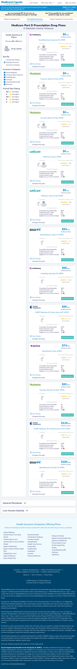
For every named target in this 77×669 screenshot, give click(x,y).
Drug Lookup (13, 48)
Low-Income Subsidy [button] (15, 510)
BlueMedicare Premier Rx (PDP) (51, 467)
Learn (59, 3)
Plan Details (35, 64)
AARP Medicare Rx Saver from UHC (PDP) (52, 312)
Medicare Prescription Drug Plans (51, 570)
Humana (9, 80)
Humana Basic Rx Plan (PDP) (51, 118)
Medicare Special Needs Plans (51, 572)
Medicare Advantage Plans (12, 19)
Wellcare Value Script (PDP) (52, 196)
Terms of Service (37, 575)
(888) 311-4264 (69, 7)
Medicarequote (11, 2)
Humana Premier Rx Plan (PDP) (52, 390)
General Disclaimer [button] (14, 503)
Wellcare (9, 84)
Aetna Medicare (11, 72)
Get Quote (34, 3)
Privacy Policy (48, 575)
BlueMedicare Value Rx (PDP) (52, 235)
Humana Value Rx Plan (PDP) (52, 79)
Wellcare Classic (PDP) (52, 157)
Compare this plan (38, 67)
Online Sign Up (67, 65)
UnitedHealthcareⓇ (13, 82)
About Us (26, 575)
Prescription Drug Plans (35, 19)
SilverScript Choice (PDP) (52, 351)
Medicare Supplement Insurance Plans (61, 19)
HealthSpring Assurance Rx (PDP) (51, 40)
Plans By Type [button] (47, 3)
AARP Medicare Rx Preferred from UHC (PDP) (52, 429)
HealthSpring (10, 77)
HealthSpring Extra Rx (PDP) (52, 273)
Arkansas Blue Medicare (14, 75)
